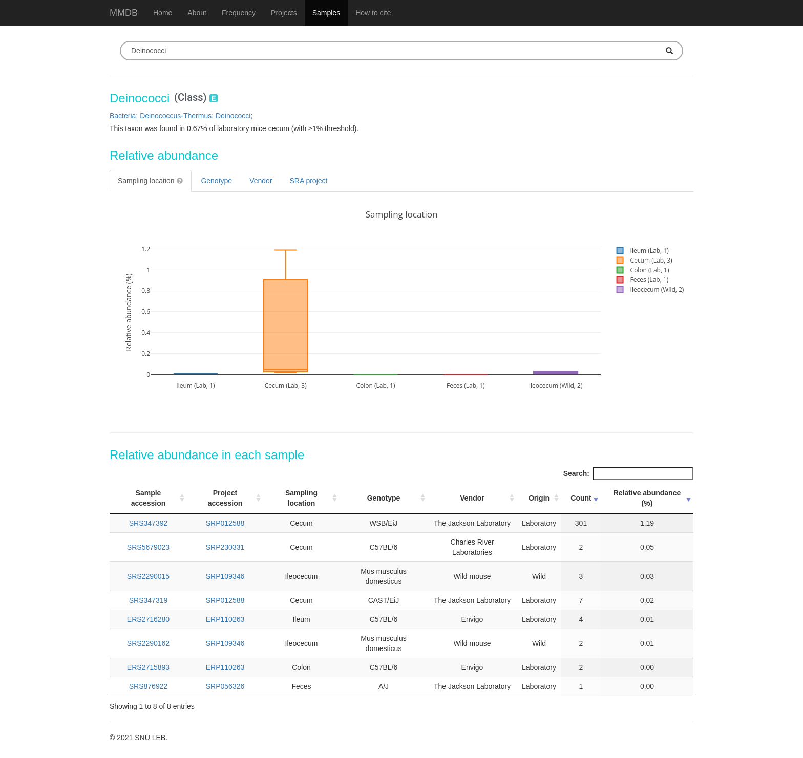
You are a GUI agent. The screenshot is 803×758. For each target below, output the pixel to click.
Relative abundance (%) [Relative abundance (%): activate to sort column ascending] (647, 498)
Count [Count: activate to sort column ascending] (580, 498)
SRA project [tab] (309, 181)
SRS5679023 (148, 547)
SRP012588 (225, 523)
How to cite (373, 13)
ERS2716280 (148, 619)
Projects (284, 13)
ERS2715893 (148, 667)
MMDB (124, 13)
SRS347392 (148, 523)
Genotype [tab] (216, 181)
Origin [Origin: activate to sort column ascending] (539, 498)
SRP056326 (225, 686)
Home (162, 13)
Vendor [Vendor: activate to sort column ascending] (472, 498)
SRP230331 (225, 547)
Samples (326, 13)
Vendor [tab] (260, 181)
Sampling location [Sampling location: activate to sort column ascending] (301, 498)
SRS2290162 (148, 643)
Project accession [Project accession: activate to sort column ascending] (225, 498)
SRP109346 (225, 576)
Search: (628, 473)
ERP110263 (225, 619)
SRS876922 (148, 686)
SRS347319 (148, 600)
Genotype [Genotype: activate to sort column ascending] (383, 498)
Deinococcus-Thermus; (178, 116)
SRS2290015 (148, 576)
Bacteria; (125, 116)
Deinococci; (234, 116)
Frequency (239, 13)
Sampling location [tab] (150, 181)
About (196, 13)
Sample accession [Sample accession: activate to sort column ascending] (148, 498)
